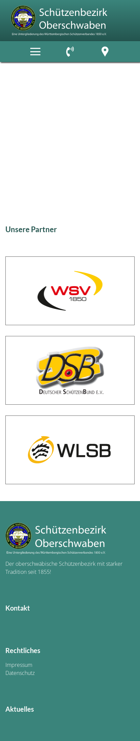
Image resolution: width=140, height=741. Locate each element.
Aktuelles (19, 709)
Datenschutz (20, 673)
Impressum (18, 665)
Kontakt (17, 608)
